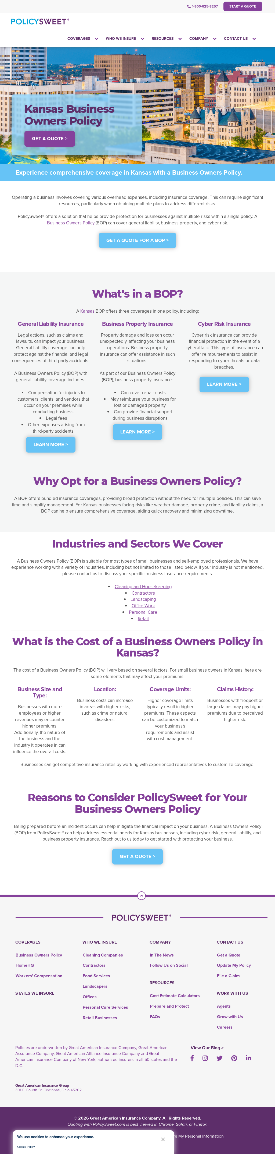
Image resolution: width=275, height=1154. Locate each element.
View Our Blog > (207, 1047)
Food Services (96, 976)
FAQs (155, 1017)
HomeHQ (25, 965)
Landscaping (143, 599)
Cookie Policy (26, 1147)
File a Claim (228, 976)
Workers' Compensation (39, 976)
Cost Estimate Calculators (175, 996)
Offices (90, 997)
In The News (162, 955)
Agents (224, 1006)
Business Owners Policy (71, 223)
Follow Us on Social (169, 965)
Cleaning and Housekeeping (143, 586)
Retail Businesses (100, 1018)
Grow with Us (230, 1017)
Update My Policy (234, 965)
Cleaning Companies (103, 955)
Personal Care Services (105, 1007)
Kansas (87, 311)
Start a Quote (242, 6)
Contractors (143, 593)
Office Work (143, 605)
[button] (163, 1139)
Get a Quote (228, 955)
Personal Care (143, 612)
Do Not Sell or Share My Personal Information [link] (181, 1136)
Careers (225, 1027)
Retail (143, 618)
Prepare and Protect (169, 1006)
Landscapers (95, 986)
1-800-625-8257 (202, 6)
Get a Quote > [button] (49, 138)
